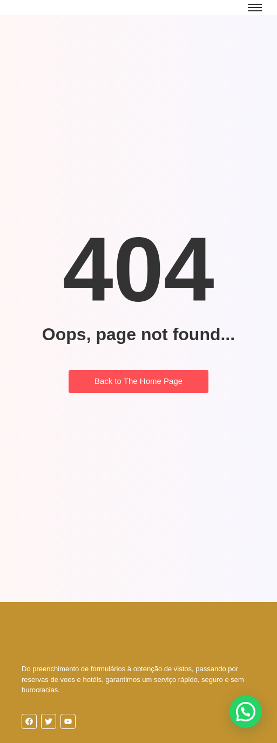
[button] (245, 711)
